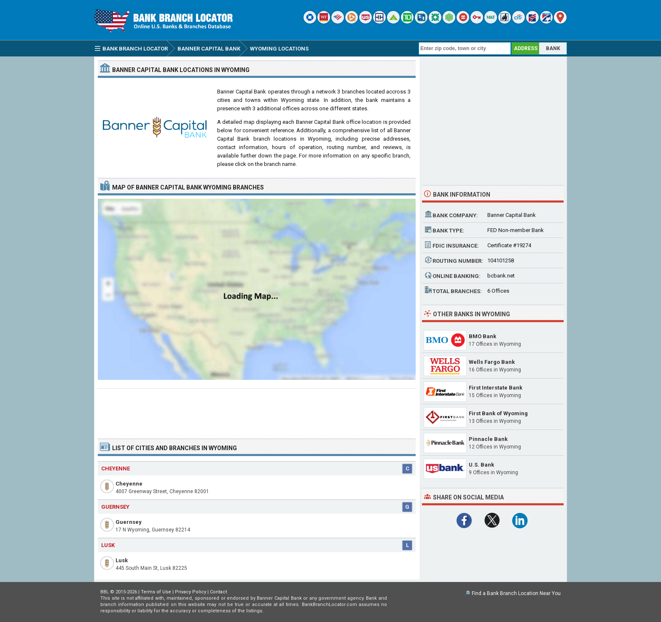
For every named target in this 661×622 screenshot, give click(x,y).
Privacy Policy (190, 592)
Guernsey (129, 522)
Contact (218, 592)
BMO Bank (482, 336)
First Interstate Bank (495, 387)
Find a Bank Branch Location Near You (516, 593)
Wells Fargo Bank (492, 362)
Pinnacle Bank (488, 439)
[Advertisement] (257, 410)
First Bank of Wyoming (498, 413)
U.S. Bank (481, 465)
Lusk (122, 560)
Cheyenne (129, 484)
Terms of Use (156, 592)
